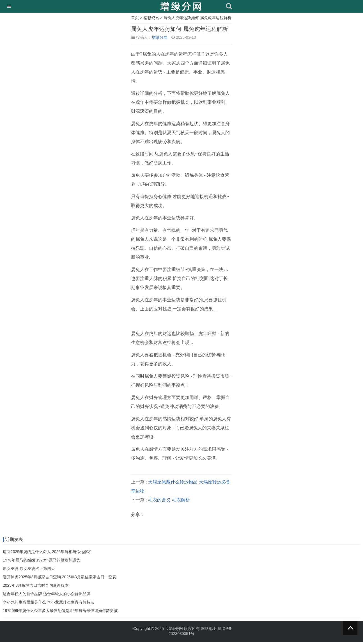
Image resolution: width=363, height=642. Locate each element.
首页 (135, 17)
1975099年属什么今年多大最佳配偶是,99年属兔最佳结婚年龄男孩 (60, 610)
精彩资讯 (151, 17)
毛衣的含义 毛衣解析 (169, 499)
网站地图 (209, 628)
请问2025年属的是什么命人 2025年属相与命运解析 (47, 551)
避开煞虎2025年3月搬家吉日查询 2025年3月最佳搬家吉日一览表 (59, 577)
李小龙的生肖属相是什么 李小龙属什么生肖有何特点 (48, 602)
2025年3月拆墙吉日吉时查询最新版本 (36, 585)
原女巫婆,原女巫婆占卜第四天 (29, 568)
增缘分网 (159, 37)
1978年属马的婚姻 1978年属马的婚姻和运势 (41, 560)
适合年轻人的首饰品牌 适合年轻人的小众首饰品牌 (46, 593)
